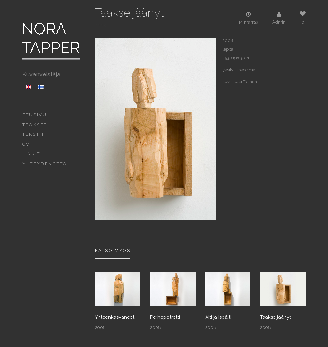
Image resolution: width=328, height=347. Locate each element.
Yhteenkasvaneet (114, 317)
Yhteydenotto (44, 163)
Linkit (31, 154)
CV (26, 144)
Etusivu (34, 114)
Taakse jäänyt (275, 317)
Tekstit (33, 134)
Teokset (34, 124)
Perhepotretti (165, 317)
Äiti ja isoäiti (218, 317)
